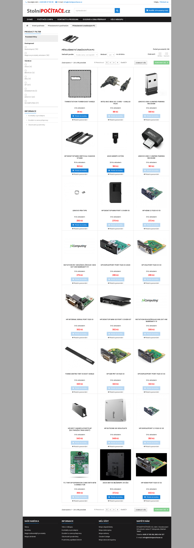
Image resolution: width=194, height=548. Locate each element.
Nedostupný (31, 49)
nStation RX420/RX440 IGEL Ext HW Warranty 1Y (151, 320)
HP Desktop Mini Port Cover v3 (115, 211)
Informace (30, 111)
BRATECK (30, 73)
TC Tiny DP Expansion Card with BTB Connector (79, 484)
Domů (30, 19)
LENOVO (30, 97)
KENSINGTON (31, 91)
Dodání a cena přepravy (94, 19)
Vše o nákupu (116, 19)
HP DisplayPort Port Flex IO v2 (151, 374)
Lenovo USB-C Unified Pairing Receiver (151, 157)
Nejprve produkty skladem (37, 55)
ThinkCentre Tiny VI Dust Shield (79, 374)
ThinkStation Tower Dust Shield (80, 102)
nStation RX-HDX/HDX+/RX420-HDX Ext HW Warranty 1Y (80, 266)
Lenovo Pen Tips (80, 211)
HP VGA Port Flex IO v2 (151, 265)
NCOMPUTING (32, 103)
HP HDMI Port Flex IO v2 (151, 483)
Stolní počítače (38, 26)
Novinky (28, 530)
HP (28, 85)
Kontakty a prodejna (68, 19)
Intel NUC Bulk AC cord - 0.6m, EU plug (115, 103)
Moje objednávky (106, 527)
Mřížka (160, 54)
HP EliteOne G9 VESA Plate (115, 428)
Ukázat (103, 54)
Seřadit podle (67, 54)
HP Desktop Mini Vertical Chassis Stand (79, 157)
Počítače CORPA (45, 19)
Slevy (27, 527)
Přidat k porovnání (80, 120)
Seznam (166, 54)
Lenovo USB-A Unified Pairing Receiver (151, 103)
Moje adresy (104, 533)
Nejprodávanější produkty (35, 533)
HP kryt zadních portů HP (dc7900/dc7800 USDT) (80, 429)
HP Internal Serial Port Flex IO (79, 319)
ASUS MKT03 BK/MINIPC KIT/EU (115, 483)
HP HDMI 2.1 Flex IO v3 (151, 211)
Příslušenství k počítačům (58, 26)
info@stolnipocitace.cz (152, 537)
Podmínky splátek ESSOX (72, 540)
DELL (28, 79)
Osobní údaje (104, 536)
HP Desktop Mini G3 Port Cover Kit (115, 319)
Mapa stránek (30, 536)
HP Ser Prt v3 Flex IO (115, 374)
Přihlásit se (164, 2)
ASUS (28, 66)
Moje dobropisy (105, 530)
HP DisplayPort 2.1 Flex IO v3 (151, 428)
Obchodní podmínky (36, 125)
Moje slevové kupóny (107, 540)
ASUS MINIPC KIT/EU (115, 156)
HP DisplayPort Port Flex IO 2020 (115, 265)
